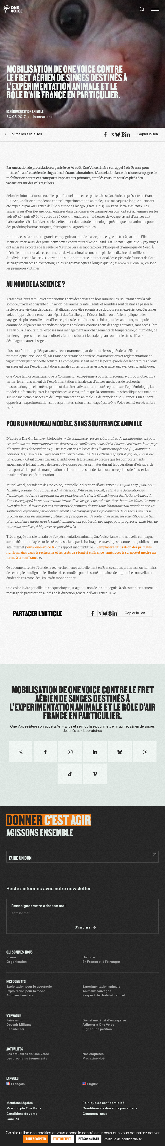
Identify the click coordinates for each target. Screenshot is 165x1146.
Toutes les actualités (23, 134)
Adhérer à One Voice (98, 1025)
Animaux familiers (20, 995)
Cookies (12, 1119)
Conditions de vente (21, 1114)
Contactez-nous (94, 1114)
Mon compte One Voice (23, 1108)
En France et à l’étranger (101, 962)
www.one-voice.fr (40, 547)
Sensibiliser (15, 1029)
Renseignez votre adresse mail (38, 906)
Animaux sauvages (96, 991)
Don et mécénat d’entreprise (104, 1020)
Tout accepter (36, 1139)
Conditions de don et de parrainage (109, 1108)
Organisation (16, 962)
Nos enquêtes (93, 1054)
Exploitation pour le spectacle (29, 986)
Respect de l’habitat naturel (103, 995)
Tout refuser (62, 1139)
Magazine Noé (93, 1058)
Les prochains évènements (26, 1058)
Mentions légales (19, 1103)
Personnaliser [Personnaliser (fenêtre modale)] (88, 1139)
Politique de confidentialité (103, 1103)
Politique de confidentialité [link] (123, 1139)
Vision (11, 957)
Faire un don (15, 1020)
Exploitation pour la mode (25, 991)
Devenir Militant (18, 1025)
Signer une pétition (97, 1029)
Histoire (88, 957)
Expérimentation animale (101, 986)
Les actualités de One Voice (27, 1054)
